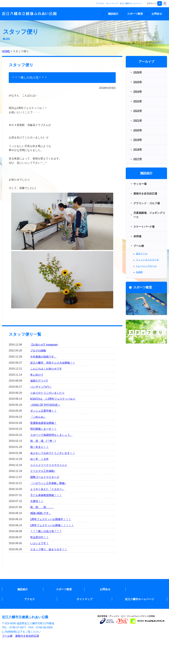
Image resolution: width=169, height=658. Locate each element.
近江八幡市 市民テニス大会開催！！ (52, 362)
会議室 (139, 272)
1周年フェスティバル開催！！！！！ (52, 525)
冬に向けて (36, 374)
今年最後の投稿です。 (43, 356)
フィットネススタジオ (147, 259)
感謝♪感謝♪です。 (40, 513)
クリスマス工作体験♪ (42, 471)
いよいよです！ (39, 543)
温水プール (141, 253)
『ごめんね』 (38, 416)
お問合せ (157, 13)
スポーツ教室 (135, 13)
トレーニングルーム (146, 266)
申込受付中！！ (39, 537)
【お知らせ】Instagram (44, 344)
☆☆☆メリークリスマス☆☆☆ (48, 465)
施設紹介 (113, 13)
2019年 (137, 139)
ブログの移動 (38, 350)
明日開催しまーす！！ (43, 428)
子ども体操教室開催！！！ (46, 495)
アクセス (100, 3)
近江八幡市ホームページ (131, 3)
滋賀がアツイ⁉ (39, 380)
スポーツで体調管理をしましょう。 (51, 435)
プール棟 (7, 635)
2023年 (137, 101)
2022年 (137, 110)
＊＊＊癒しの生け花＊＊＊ (46, 531)
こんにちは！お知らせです (46, 368)
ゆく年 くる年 (39, 459)
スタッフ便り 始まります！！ (48, 549)
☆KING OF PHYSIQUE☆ (45, 404)
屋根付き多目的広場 (27, 635)
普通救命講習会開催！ (43, 423)
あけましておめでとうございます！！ (52, 453)
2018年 (137, 149)
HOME (6, 51)
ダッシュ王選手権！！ (43, 410)
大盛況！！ (36, 501)
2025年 (137, 82)
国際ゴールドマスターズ (44, 477)
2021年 (137, 120)
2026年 (137, 72)
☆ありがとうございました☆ (47, 392)
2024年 (137, 91)
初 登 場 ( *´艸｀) (43, 440)
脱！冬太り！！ (39, 447)
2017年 (137, 159)
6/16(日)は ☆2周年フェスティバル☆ (53, 398)
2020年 (137, 130)
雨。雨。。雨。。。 (42, 507)
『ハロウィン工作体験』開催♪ (48, 483)
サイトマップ (112, 3)
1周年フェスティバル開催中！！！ (50, 519)
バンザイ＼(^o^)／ (41, 386)
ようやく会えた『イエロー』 (47, 489)
